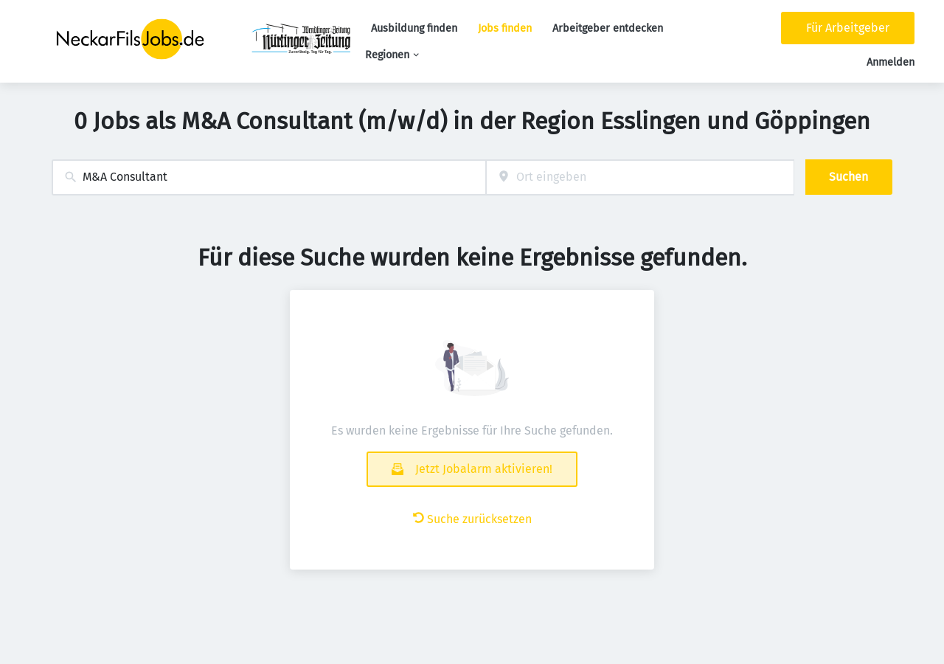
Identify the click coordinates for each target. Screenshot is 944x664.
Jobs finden (505, 28)
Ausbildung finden (414, 28)
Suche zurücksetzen (472, 519)
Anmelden (890, 62)
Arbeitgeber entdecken (607, 28)
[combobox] (269, 177)
